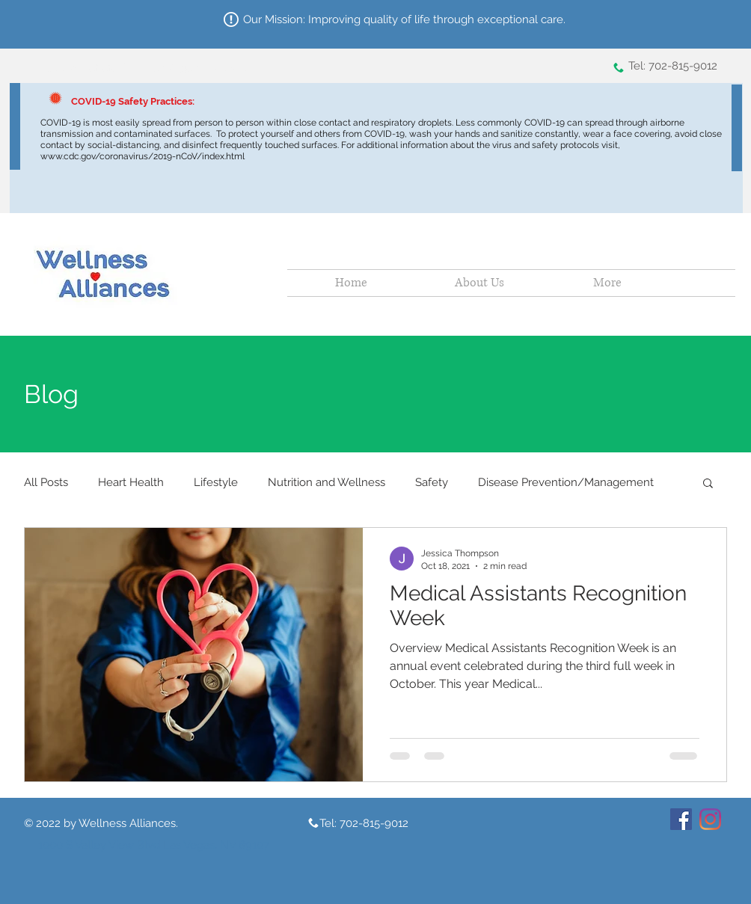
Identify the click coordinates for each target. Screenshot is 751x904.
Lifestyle (216, 482)
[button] (708, 484)
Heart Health (131, 482)
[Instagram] (710, 819)
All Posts (46, 482)
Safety (431, 482)
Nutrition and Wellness (326, 482)
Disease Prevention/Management (566, 482)
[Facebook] (681, 819)
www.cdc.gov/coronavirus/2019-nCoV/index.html (143, 156)
